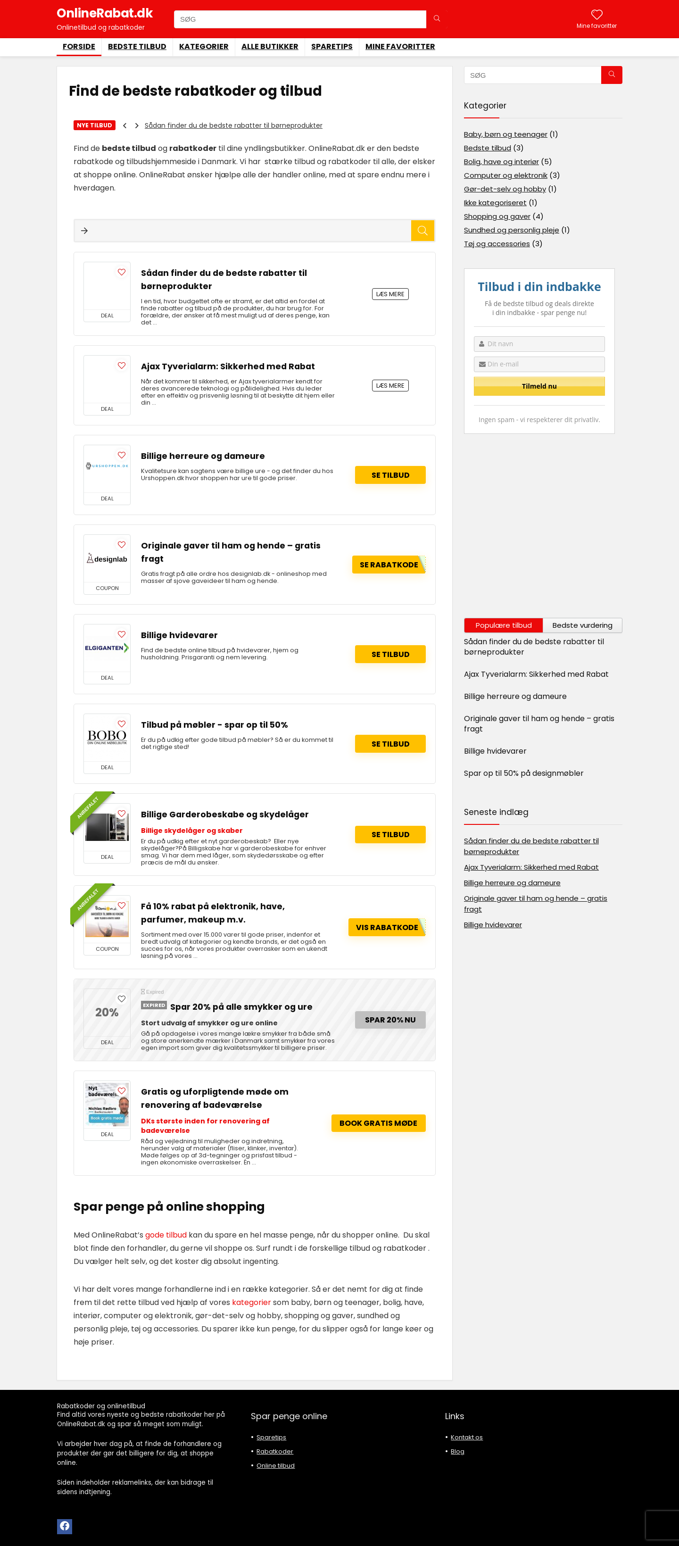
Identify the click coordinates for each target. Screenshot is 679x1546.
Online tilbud (276, 1465)
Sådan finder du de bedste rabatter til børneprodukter (234, 125)
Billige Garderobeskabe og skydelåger (225, 814)
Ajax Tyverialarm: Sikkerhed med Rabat (228, 366)
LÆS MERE (390, 294)
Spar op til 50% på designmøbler (524, 773)
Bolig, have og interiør (501, 161)
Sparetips (332, 46)
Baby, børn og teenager (505, 134)
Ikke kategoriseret (495, 203)
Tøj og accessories (497, 244)
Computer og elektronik (505, 175)
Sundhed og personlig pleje (511, 230)
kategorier (251, 1302)
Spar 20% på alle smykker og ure (241, 1007)
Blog (457, 1451)
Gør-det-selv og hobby (505, 189)
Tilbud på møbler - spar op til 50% (214, 725)
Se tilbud (391, 475)
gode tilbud (165, 1235)
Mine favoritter (400, 46)
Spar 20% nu (390, 1019)
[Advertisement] (543, 526)
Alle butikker (269, 46)
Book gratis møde (378, 1123)
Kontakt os (467, 1437)
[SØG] (436, 19)
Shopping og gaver (497, 216)
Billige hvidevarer (179, 635)
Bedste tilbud (137, 46)
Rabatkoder (275, 1451)
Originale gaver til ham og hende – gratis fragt (539, 723)
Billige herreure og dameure (203, 456)
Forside (79, 46)
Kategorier (204, 46)
